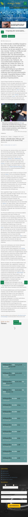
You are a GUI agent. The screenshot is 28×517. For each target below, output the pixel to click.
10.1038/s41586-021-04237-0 (10, 145)
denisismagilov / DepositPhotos (20, 7)
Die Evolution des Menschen (9, 477)
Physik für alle (5, 475)
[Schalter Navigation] (25, 3)
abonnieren (14, 506)
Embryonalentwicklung (15, 167)
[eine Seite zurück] (2, 282)
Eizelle (9, 158)
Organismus (17, 158)
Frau (16, 485)
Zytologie (4, 36)
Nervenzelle (20, 272)
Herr (8, 485)
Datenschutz (5, 473)
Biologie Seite (13, 3)
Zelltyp (16, 95)
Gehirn (20, 123)
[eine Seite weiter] (26, 282)
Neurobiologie (11, 36)
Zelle (18, 90)
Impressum (4, 471)
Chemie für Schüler (7, 479)
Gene (13, 96)
